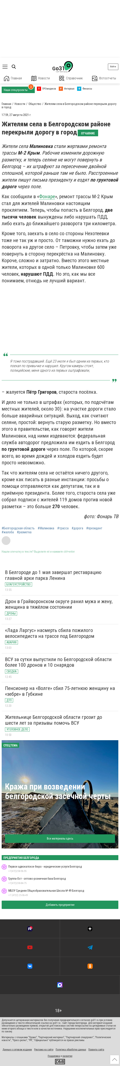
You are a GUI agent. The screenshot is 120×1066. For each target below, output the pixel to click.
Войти (113, 66)
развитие (67, 1056)
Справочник (71, 78)
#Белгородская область (18, 528)
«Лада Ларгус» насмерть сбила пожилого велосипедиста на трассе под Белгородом (49, 633)
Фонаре (47, 196)
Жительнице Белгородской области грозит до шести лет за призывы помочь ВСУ (53, 720)
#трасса (63, 528)
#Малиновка (46, 528)
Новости (40, 78)
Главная (13, 78)
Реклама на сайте (43, 1049)
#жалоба (8, 532)
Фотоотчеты (104, 78)
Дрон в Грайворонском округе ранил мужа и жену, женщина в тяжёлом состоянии (58, 604)
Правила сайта (96, 1049)
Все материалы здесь (60, 838)
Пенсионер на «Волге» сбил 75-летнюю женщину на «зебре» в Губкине (60, 691)
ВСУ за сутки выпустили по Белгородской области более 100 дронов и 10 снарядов (58, 662)
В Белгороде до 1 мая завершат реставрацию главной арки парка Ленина (53, 575)
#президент (94, 528)
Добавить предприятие (60, 904)
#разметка (24, 532)
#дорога (77, 528)
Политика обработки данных (71, 1049)
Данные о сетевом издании (17, 1049)
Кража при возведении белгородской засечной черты (58, 791)
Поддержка (54, 1056)
